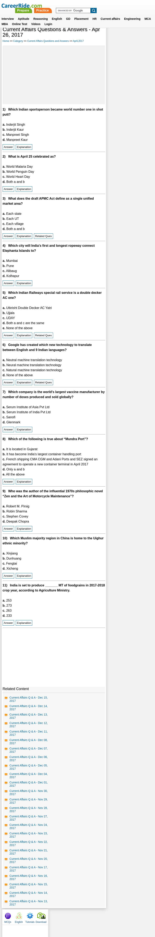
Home (6, 41)
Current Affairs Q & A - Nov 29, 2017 (28, 801)
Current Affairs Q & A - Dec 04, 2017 (28, 775)
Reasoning (40, 14)
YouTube (106, 916)
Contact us (57, 916)
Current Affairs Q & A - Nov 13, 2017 (28, 903)
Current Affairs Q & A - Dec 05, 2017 (28, 767)
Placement (81, 14)
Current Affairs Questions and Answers (48, 41)
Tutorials (134, 36)
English (57, 14)
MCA (148, 14)
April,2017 (78, 41)
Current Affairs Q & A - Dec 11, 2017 (28, 733)
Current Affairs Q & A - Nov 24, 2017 (28, 826)
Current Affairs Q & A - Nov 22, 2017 (28, 843)
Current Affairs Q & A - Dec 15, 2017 (28, 699)
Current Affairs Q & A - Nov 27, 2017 (28, 818)
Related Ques (43, 236)
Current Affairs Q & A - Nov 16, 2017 (28, 877)
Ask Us (92, 916)
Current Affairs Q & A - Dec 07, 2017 (28, 750)
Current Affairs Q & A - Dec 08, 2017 (28, 741)
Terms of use (76, 916)
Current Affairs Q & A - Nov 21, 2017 (28, 852)
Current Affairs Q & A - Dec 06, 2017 (28, 758)
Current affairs (110, 14)
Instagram (121, 916)
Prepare (80, 5)
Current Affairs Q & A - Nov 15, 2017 (28, 886)
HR (94, 14)
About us (40, 916)
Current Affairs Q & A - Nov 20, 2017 (28, 860)
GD (68, 14)
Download (145, 36)
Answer (8, 147)
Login (48, 19)
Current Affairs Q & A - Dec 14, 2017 (28, 707)
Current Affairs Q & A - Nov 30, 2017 (28, 792)
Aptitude (23, 14)
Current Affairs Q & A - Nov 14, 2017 (28, 894)
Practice (99, 5)
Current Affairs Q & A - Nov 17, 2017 (28, 869)
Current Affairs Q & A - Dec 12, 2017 (28, 724)
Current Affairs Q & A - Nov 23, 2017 (28, 835)
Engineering (132, 14)
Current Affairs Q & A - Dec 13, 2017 (28, 716)
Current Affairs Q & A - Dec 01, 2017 (28, 784)
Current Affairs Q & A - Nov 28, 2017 (28, 809)
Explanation (24, 147)
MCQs (112, 36)
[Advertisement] (54, 74)
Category (18, 41)
